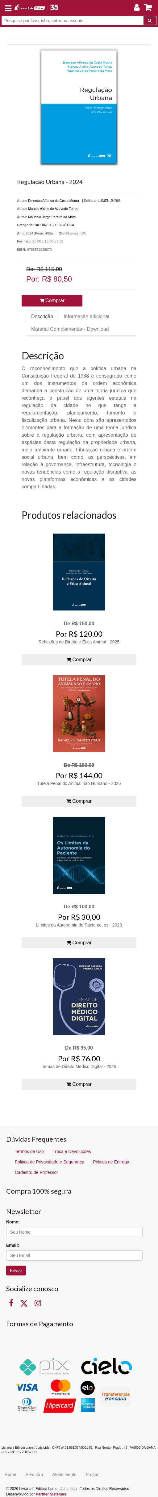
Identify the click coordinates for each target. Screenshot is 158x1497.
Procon (92, 1474)
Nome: (13, 1221)
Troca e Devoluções (71, 1151)
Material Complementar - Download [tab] (70, 329)
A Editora (34, 1474)
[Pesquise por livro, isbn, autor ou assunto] (72, 20)
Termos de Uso (29, 1151)
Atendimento (64, 1474)
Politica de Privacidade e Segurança (49, 1161)
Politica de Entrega (111, 1161)
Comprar (52, 300)
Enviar (16, 1270)
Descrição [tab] (42, 316)
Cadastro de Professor (36, 1172)
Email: (12, 1245)
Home (10, 1474)
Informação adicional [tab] (86, 316)
